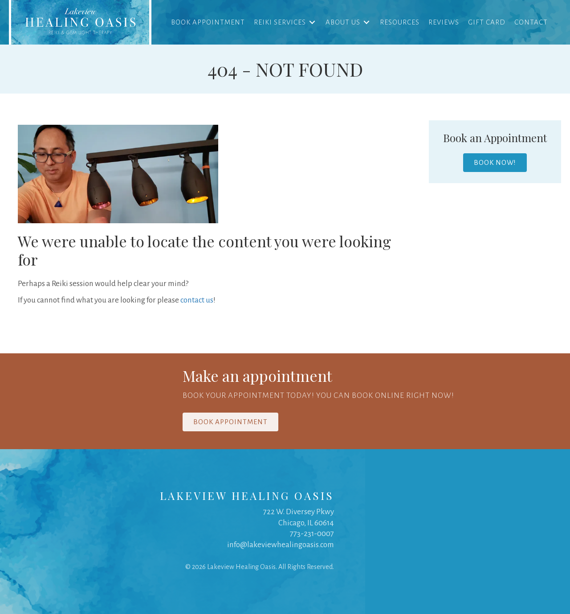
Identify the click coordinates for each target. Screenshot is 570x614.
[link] (80, 22)
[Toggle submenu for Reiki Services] (312, 22)
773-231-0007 (312, 533)
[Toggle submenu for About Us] (366, 22)
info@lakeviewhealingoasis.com (280, 544)
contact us (196, 300)
